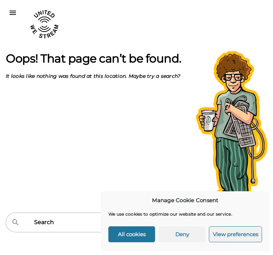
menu (12, 12)
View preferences (235, 234)
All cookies (132, 234)
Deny (182, 234)
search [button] (15, 222)
